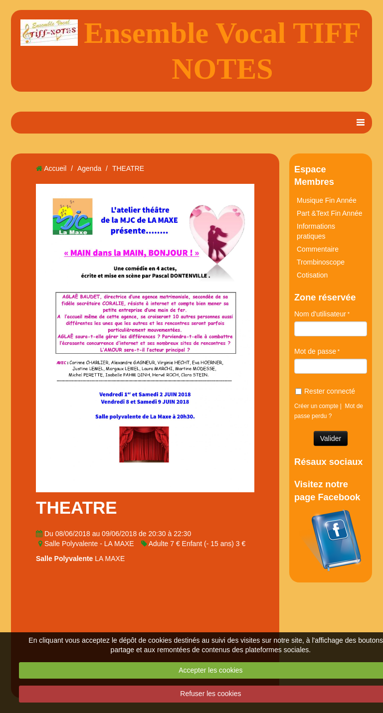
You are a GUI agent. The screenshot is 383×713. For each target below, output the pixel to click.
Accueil (55, 168)
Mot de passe (315, 351)
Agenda (89, 168)
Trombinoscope (321, 262)
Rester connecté (325, 391)
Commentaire (318, 249)
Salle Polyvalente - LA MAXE (89, 544)
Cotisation (312, 275)
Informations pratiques (316, 231)
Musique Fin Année (327, 200)
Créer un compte (316, 406)
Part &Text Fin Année (330, 213)
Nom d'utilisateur (320, 314)
